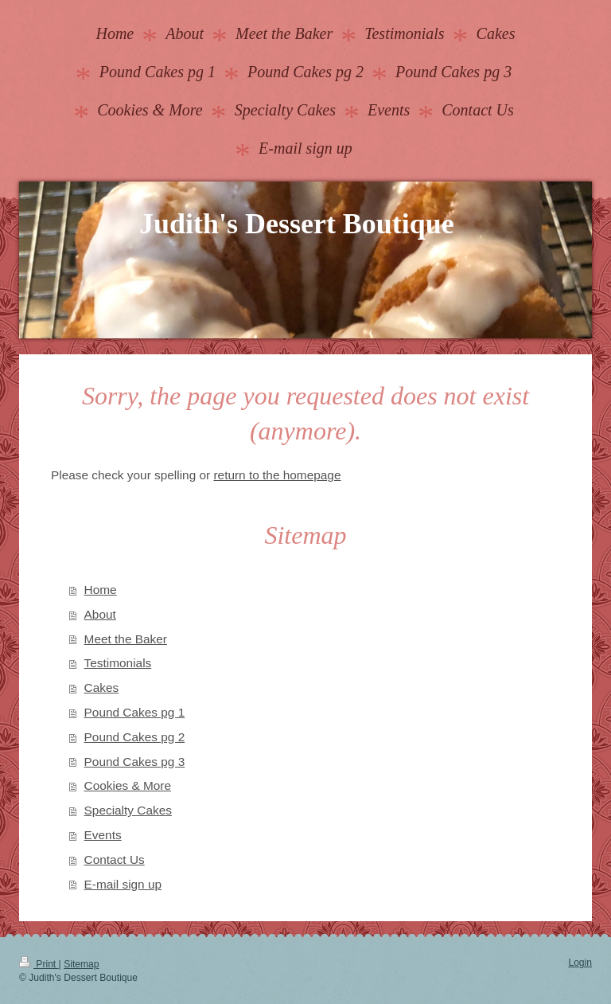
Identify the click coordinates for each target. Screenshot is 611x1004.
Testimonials (118, 663)
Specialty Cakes (128, 810)
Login (580, 962)
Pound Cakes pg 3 (134, 761)
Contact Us (114, 859)
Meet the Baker (125, 639)
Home (100, 589)
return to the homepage (277, 475)
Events (103, 835)
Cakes (101, 687)
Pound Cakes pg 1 (134, 712)
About (100, 614)
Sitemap (81, 964)
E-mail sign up (123, 884)
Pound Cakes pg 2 (134, 737)
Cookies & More (128, 785)
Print (39, 964)
